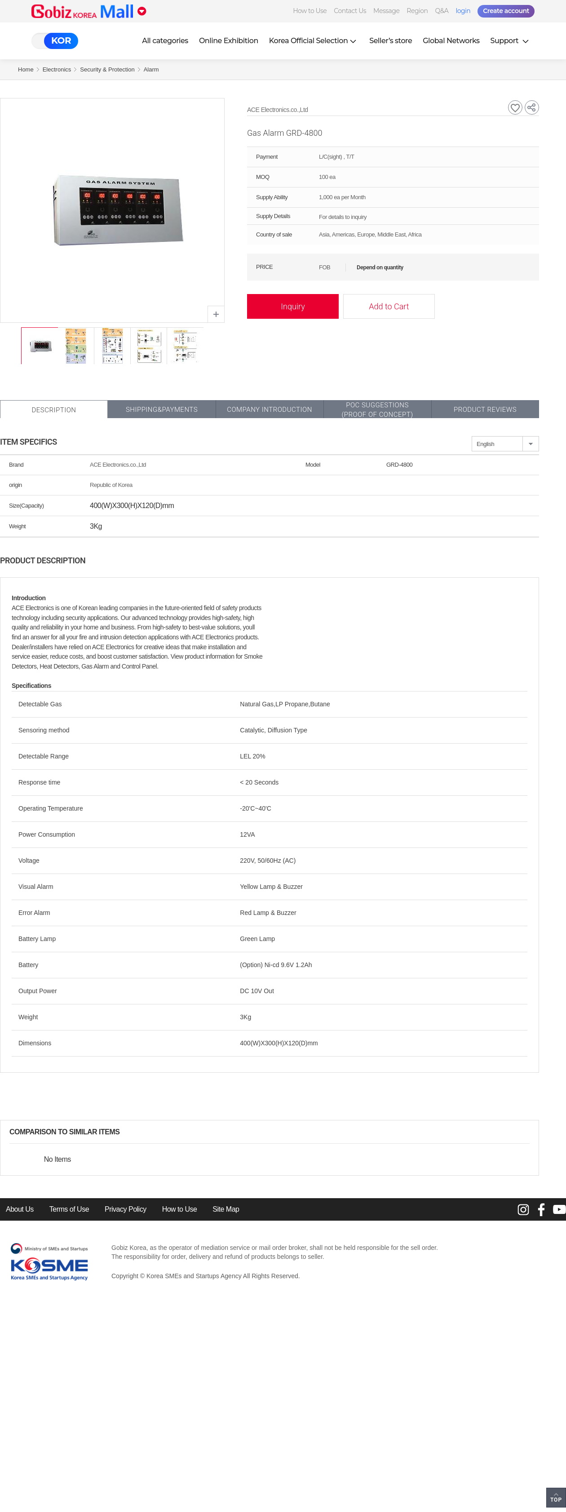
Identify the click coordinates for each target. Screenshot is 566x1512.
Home (26, 69)
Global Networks (451, 40)
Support (511, 40)
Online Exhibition (228, 40)
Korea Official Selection (314, 40)
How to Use (310, 11)
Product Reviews (485, 410)
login (462, 11)
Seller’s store (390, 40)
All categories (165, 40)
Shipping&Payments (162, 410)
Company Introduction (269, 410)
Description (53, 410)
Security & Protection (107, 69)
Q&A (442, 11)
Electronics (57, 69)
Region (417, 11)
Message (386, 11)
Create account (506, 11)
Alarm (151, 69)
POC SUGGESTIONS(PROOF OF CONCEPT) (377, 410)
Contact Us (350, 11)
